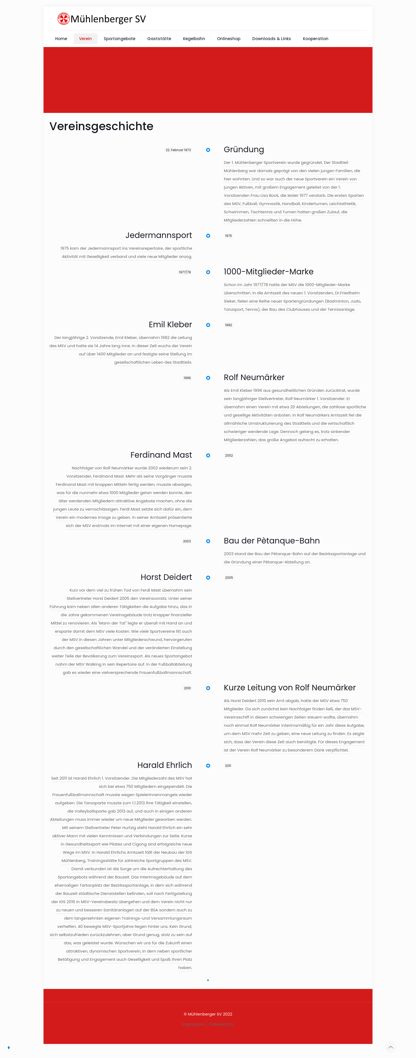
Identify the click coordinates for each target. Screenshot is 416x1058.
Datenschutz (221, 1024)
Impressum (193, 1024)
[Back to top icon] (390, 1047)
